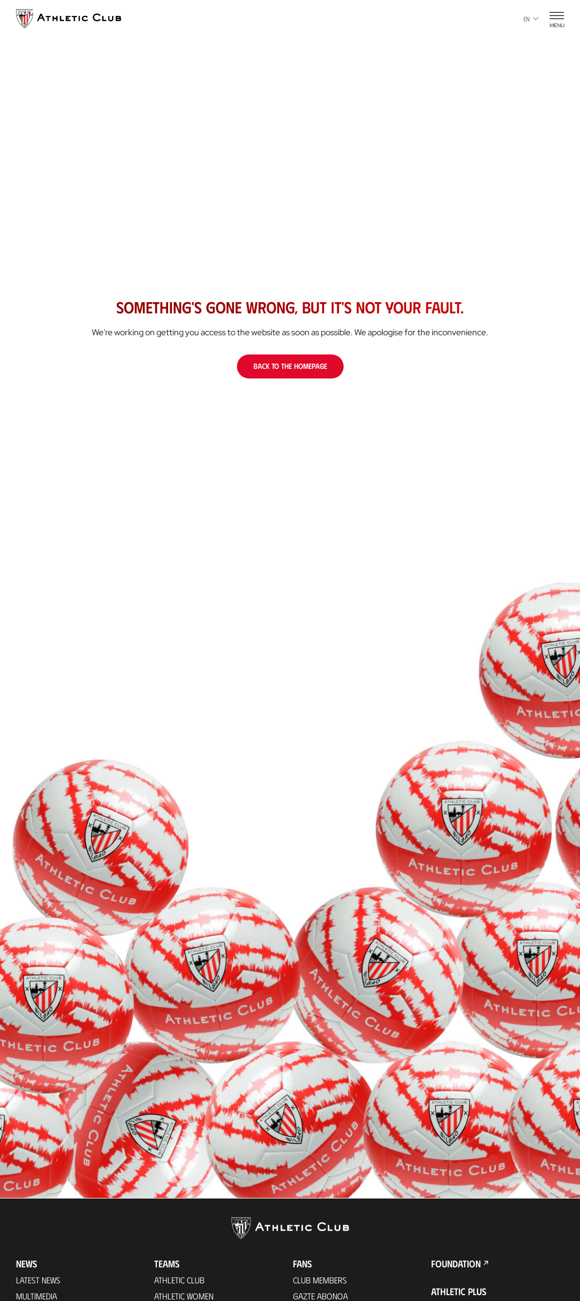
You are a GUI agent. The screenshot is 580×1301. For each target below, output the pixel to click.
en (531, 18)
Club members (320, 1280)
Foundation (456, 1264)
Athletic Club (179, 1280)
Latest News (38, 1280)
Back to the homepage (290, 365)
